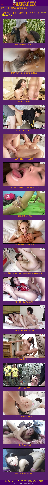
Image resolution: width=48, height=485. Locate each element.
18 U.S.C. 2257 (22, 481)
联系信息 (8, 481)
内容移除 (32, 481)
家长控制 (40, 481)
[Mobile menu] (2, 3)
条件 (14, 481)
